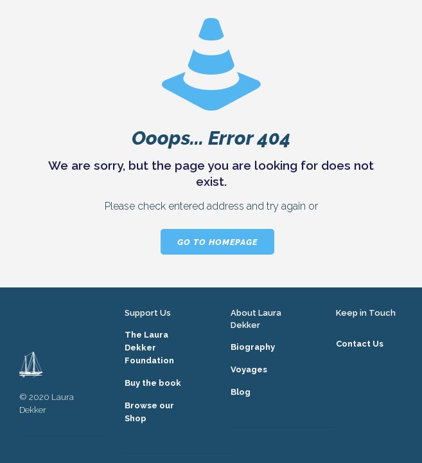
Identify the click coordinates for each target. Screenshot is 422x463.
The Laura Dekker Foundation (149, 347)
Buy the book (153, 383)
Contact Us (359, 344)
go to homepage (217, 242)
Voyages (249, 369)
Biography (253, 347)
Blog (241, 392)
